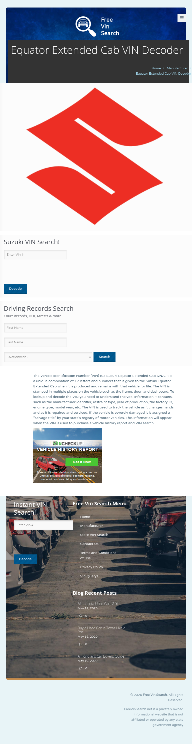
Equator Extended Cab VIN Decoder (163, 74)
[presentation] (33, 271)
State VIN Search (94, 535)
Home (156, 68)
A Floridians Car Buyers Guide (101, 656)
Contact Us (89, 544)
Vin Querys (89, 576)
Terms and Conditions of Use (98, 555)
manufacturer (177, 68)
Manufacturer (91, 526)
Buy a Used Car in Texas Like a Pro (101, 630)
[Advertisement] (45, 605)
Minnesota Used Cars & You (100, 603)
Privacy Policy (91, 567)
